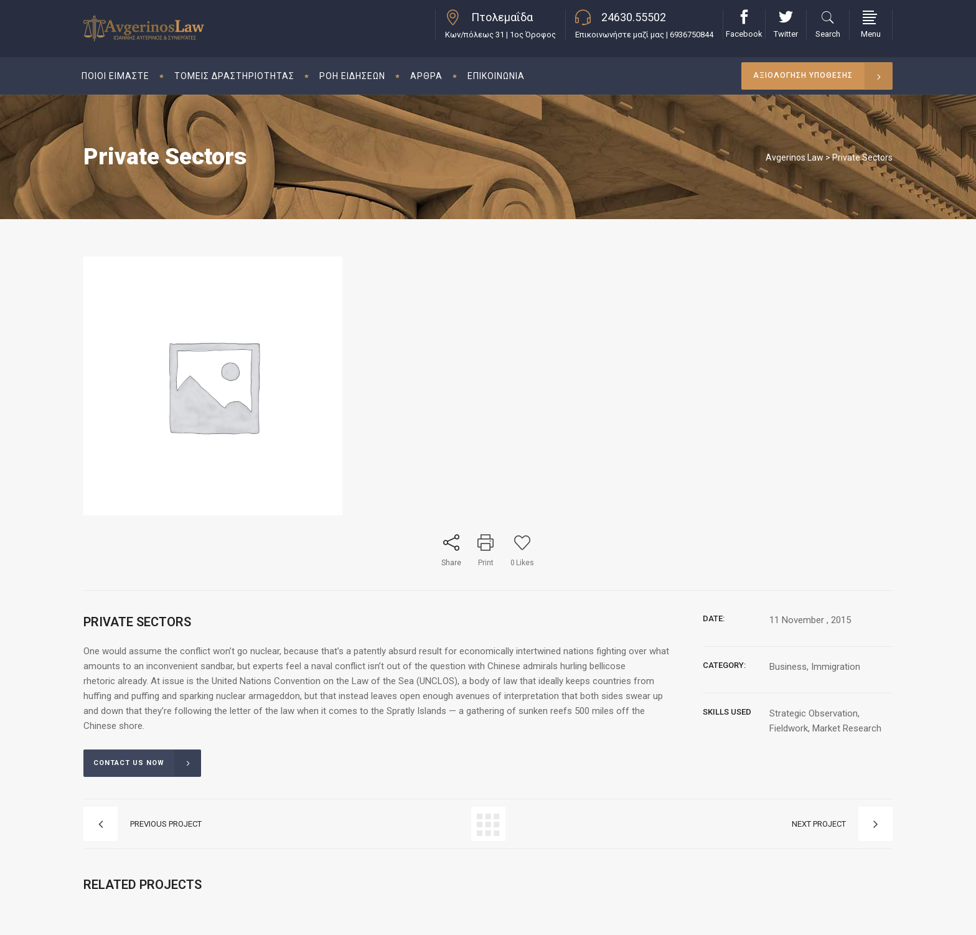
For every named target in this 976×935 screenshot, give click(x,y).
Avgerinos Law (795, 157)
